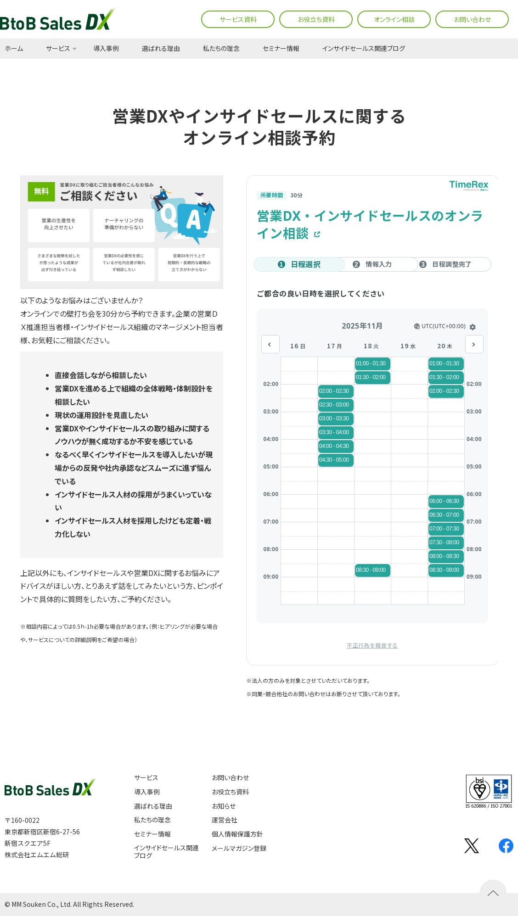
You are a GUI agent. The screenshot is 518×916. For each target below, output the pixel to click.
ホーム (14, 49)
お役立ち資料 (316, 19)
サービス (58, 49)
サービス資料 (238, 19)
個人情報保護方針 (237, 834)
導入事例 (106, 49)
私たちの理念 (221, 49)
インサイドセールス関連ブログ (363, 49)
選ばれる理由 (161, 49)
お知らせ (224, 806)
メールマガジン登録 (239, 848)
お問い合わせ (472, 19)
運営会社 (224, 820)
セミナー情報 (281, 49)
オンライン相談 (394, 19)
